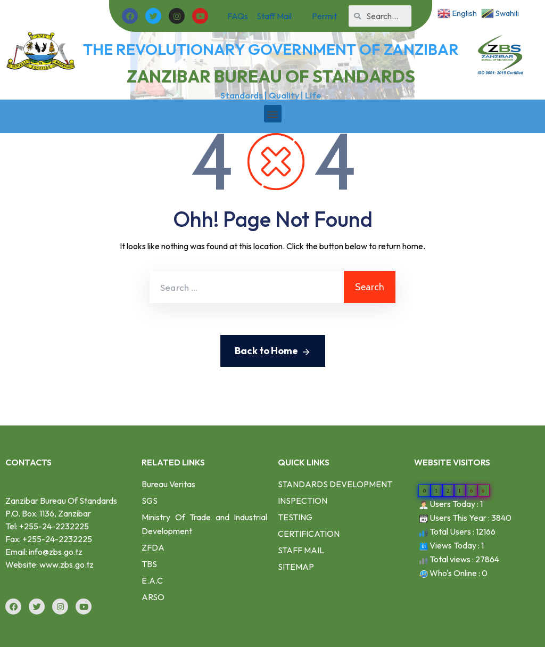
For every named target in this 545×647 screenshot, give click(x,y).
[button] (273, 113)
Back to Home (273, 351)
